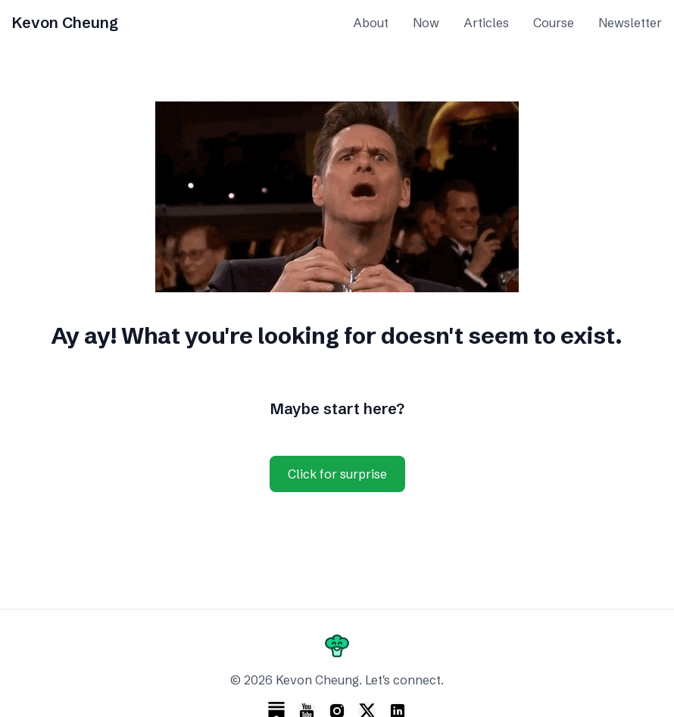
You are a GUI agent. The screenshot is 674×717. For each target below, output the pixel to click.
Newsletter (630, 22)
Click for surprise (337, 474)
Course (553, 22)
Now (426, 22)
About (370, 22)
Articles (486, 22)
